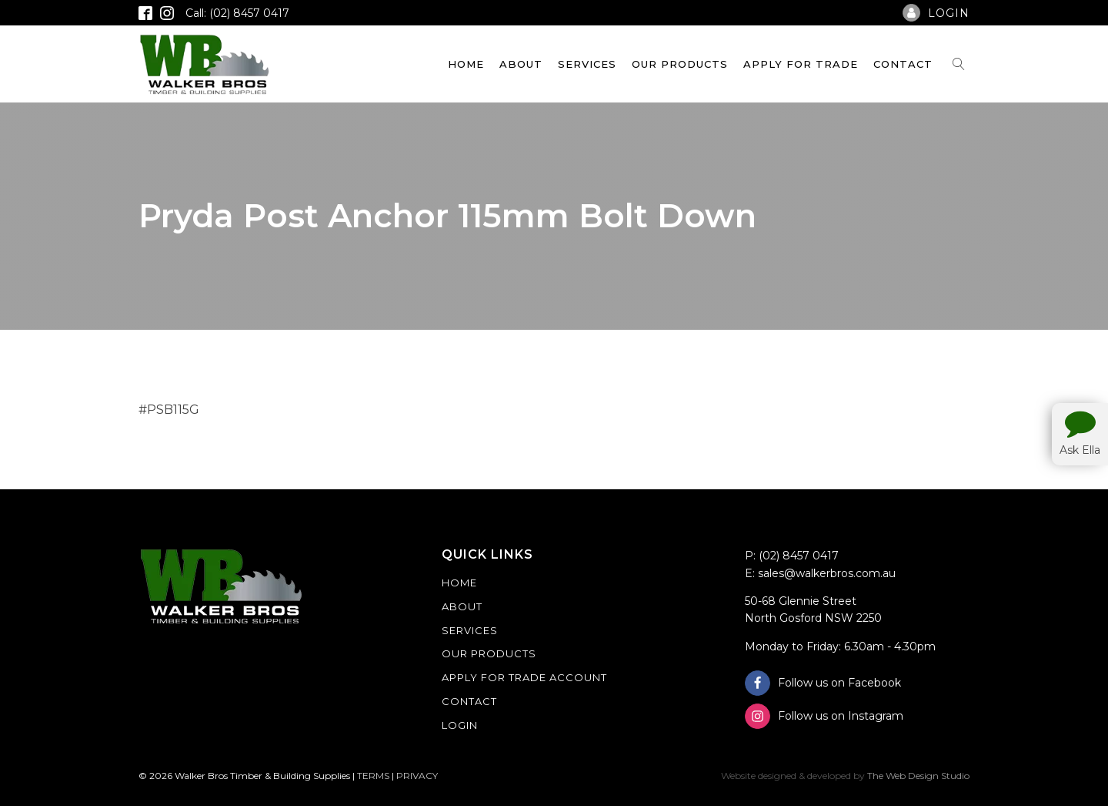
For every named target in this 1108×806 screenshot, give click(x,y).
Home (466, 64)
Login (460, 725)
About (520, 64)
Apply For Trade (800, 64)
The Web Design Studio (918, 775)
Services (587, 64)
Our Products (680, 64)
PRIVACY (417, 775)
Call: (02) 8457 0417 (237, 13)
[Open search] (959, 64)
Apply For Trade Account (524, 677)
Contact (903, 64)
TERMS (373, 775)
